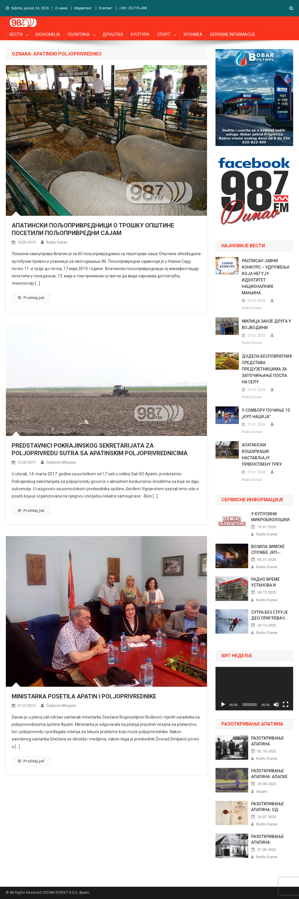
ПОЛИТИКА (79, 34)
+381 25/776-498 (133, 8)
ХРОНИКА (192, 34)
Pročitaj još (31, 297)
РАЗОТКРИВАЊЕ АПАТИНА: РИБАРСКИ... (267, 839)
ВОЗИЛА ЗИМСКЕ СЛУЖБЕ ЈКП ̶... (268, 549)
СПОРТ (164, 34)
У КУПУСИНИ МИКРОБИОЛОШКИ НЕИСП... (270, 517)
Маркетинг (83, 8)
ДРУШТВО (112, 34)
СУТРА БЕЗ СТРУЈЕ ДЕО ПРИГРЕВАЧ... (269, 615)
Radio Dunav (56, 242)
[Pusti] (223, 704)
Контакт (105, 8)
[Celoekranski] (285, 704)
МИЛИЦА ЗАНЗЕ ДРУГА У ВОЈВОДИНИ (266, 324)
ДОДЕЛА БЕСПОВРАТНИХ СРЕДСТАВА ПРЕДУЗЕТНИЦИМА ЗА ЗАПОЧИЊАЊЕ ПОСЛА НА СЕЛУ (267, 369)
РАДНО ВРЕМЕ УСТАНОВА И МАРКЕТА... (265, 582)
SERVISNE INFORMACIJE (232, 34)
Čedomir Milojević (61, 462)
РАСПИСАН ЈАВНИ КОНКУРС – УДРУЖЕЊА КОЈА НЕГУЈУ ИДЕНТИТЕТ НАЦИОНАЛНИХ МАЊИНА (265, 276)
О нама (61, 8)
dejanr (261, 791)
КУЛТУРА (140, 34)
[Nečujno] (276, 704)
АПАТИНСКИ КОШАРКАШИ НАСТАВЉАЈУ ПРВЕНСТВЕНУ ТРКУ (262, 455)
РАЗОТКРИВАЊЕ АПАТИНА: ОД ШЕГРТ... (267, 807)
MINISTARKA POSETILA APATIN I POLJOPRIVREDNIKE (84, 696)
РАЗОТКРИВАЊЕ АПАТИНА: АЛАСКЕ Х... (269, 774)
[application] (254, 688)
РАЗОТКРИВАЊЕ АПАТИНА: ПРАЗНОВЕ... (267, 741)
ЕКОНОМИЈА (47, 34)
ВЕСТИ (16, 34)
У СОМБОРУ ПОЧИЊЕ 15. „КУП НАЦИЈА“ (266, 413)
